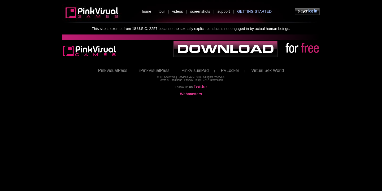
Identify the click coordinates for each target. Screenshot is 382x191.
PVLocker (230, 70)
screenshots (200, 11)
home (146, 11)
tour (161, 11)
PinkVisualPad (195, 70)
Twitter (200, 86)
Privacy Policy (192, 80)
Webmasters (191, 94)
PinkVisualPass (112, 70)
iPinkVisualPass (154, 70)
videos (177, 11)
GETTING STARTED (254, 11)
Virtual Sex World (267, 70)
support (224, 11)
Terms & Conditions (170, 80)
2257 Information (213, 80)
